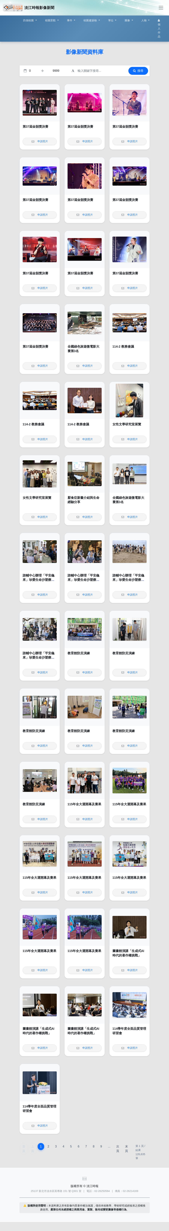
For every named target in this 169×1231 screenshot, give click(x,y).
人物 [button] (144, 20)
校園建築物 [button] (90, 20)
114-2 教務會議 (123, 346)
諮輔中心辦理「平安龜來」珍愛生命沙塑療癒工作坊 (38, 580)
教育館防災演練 (79, 653)
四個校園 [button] (28, 20)
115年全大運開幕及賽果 (84, 804)
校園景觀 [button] (51, 20)
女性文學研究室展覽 (126, 424)
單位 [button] (111, 20)
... (109, 1146)
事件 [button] (70, 20)
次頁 (117, 1149)
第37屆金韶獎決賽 (35, 126)
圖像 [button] (128, 20)
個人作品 (159, 28)
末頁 (126, 1149)
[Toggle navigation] (161, 7)
